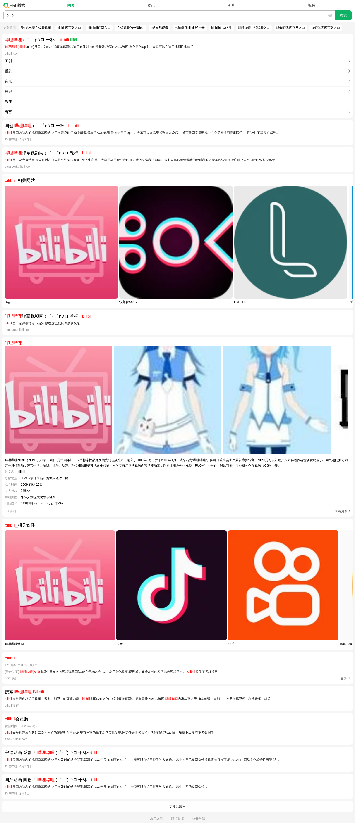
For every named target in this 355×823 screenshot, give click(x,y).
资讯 (151, 5)
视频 (311, 5)
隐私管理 (177, 818)
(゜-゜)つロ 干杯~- (41, 39)
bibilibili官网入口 (99, 28)
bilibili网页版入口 (69, 28)
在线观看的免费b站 (130, 28)
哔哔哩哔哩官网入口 (290, 28)
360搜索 (15, 5)
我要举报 (198, 818)
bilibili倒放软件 (221, 28)
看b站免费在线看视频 (36, 28)
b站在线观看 (159, 28)
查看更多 (341, 511)
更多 (344, 678)
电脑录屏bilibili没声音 (190, 28)
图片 (231, 5)
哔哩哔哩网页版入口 (326, 28)
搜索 (343, 15)
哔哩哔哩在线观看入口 (254, 28)
